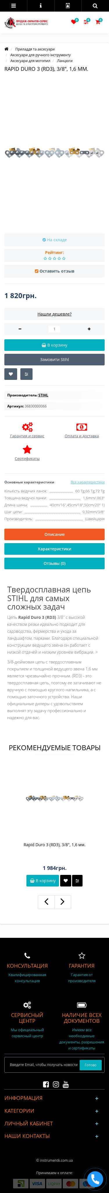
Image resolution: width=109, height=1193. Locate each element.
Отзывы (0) (54, 563)
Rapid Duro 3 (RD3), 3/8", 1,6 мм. (54, 844)
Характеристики (54, 549)
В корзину (43, 880)
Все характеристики (88, 482)
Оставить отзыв (57, 271)
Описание (54, 534)
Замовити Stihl (54, 359)
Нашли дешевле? (54, 314)
